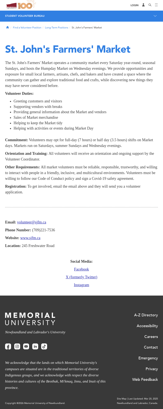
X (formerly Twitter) (81, 277)
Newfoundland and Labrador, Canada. (137, 403)
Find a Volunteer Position (27, 27)
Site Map (121, 398)
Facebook (81, 269)
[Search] (150, 5)
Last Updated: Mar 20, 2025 (143, 398)
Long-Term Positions (56, 27)
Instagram (81, 285)
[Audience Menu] (143, 5)
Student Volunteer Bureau (25, 15)
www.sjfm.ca (30, 238)
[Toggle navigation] (156, 5)
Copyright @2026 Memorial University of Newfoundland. (35, 403)
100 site (27, 5)
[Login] (134, 5)
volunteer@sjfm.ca (31, 222)
